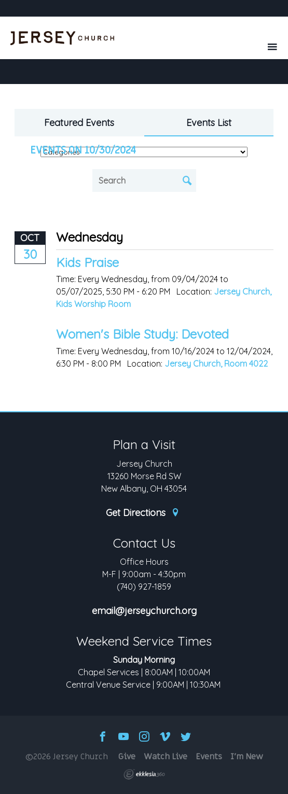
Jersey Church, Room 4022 (216, 363)
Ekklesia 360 (144, 774)
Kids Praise (87, 262)
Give (126, 756)
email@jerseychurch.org (144, 611)
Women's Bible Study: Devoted (142, 334)
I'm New (246, 756)
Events (209, 756)
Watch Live (165, 756)
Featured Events (79, 123)
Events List (208, 123)
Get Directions (143, 513)
